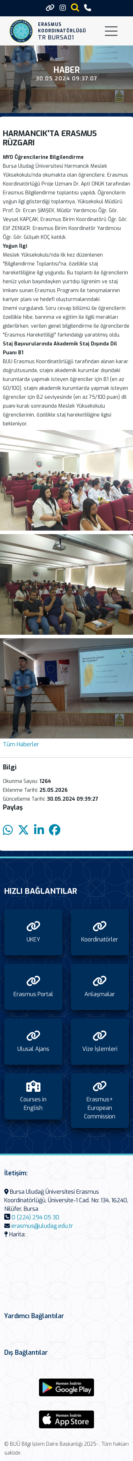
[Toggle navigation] (111, 31)
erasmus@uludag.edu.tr (42, 1226)
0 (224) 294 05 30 (35, 1217)
